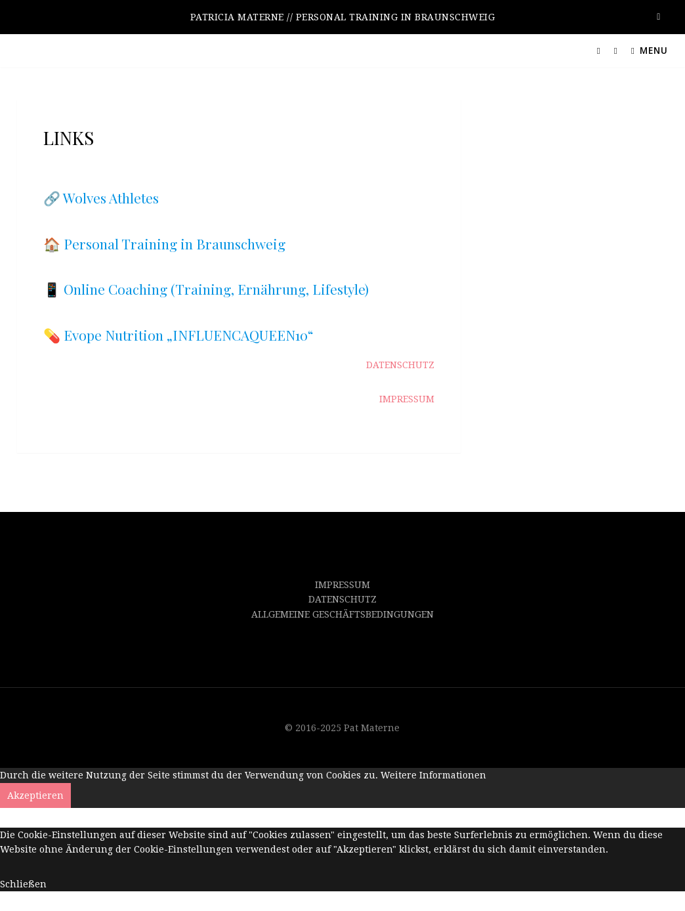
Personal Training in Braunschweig (174, 243)
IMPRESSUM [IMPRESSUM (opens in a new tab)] (406, 399)
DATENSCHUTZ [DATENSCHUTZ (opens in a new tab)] (400, 365)
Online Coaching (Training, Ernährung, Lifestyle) (216, 289)
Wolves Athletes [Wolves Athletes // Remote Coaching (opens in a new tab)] (111, 197)
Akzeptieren (35, 795)
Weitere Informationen (433, 775)
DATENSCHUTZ (342, 599)
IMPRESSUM (342, 585)
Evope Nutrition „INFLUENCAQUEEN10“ (189, 335)
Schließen (23, 884)
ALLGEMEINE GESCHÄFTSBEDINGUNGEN (342, 614)
